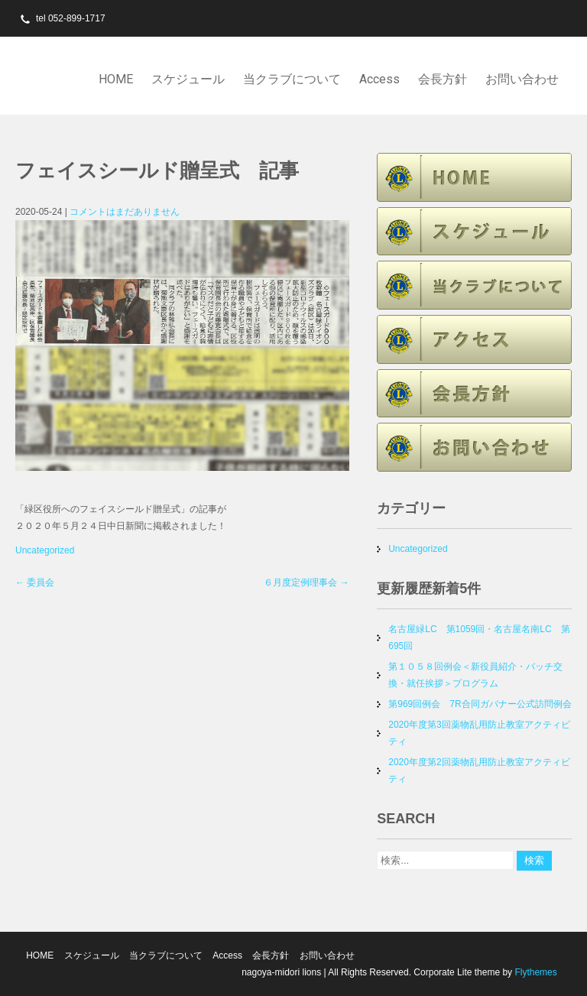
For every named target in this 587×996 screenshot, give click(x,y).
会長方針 (442, 79)
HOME (116, 79)
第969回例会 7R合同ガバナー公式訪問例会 (479, 704)
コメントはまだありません (125, 211)
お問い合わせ (522, 79)
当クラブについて (292, 79)
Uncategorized (44, 550)
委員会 (34, 582)
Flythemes (534, 972)
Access (379, 79)
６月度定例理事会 (306, 582)
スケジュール (188, 79)
